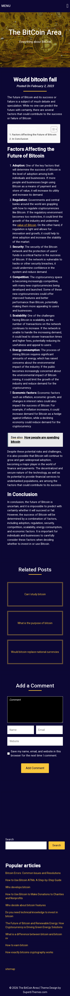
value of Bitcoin (26, 225)
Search (9, 839)
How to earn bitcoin (16, 945)
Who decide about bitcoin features (25, 905)
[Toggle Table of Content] (52, 129)
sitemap (10, 969)
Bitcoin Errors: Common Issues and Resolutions (33, 873)
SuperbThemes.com (35, 992)
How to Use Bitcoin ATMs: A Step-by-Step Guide (33, 880)
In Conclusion (20, 138)
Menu (6, 6)
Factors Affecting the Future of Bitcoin (34, 134)
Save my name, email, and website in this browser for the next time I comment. (36, 753)
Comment (35, 709)
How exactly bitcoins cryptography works (29, 952)
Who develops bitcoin (17, 887)
